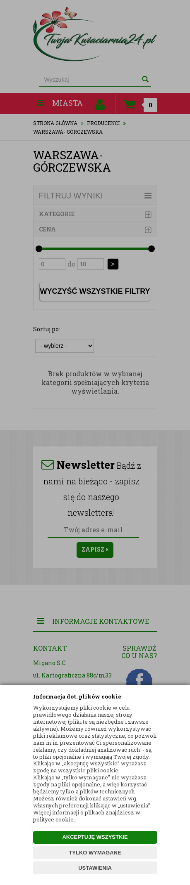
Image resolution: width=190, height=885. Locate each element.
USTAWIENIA (95, 868)
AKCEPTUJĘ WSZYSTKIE (94, 837)
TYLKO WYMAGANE (95, 853)
